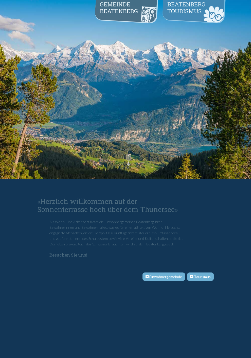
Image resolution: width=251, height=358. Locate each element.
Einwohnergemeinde (164, 277)
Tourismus (200, 277)
